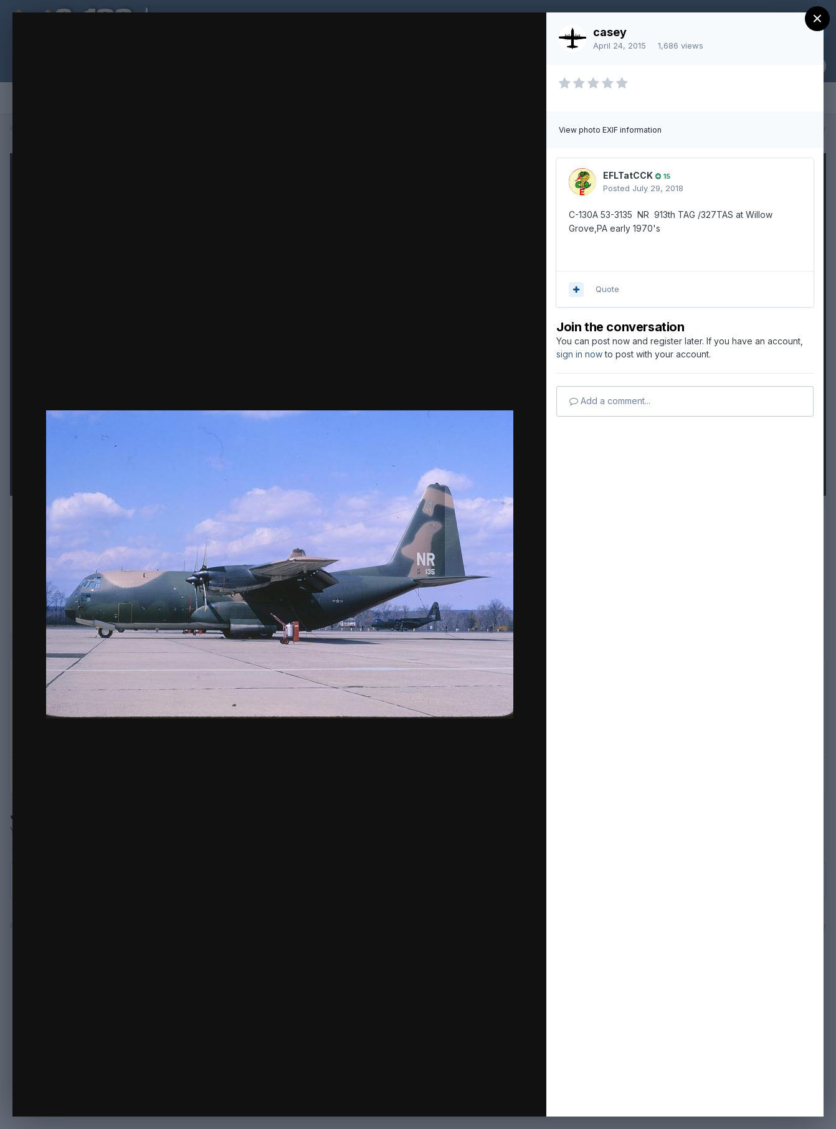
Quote (607, 289)
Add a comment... (609, 400)
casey (610, 32)
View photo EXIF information (610, 130)
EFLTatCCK (628, 175)
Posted (643, 188)
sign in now (579, 354)
